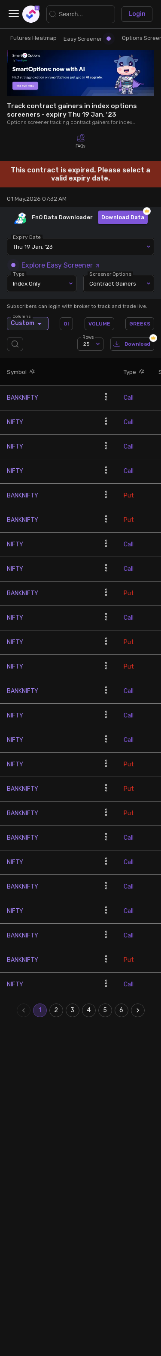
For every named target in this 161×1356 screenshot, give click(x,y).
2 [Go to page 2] (56, 1010)
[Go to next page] (138, 1010)
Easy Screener (87, 39)
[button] (31, 371)
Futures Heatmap (33, 38)
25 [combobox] (86, 344)
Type (18, 274)
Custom (27, 323)
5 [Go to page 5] (105, 1010)
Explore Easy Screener (55, 265)
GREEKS (140, 324)
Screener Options (110, 274)
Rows (88, 337)
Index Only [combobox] (26, 283)
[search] (16, 344)
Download (132, 344)
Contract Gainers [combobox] (112, 283)
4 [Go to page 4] (88, 1010)
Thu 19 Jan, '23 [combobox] (33, 246)
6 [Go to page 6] (121, 1010)
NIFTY (15, 422)
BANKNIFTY (22, 397)
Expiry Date (27, 237)
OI (66, 324)
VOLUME (99, 324)
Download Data (123, 218)
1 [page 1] (39, 1010)
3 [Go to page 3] (72, 1010)
